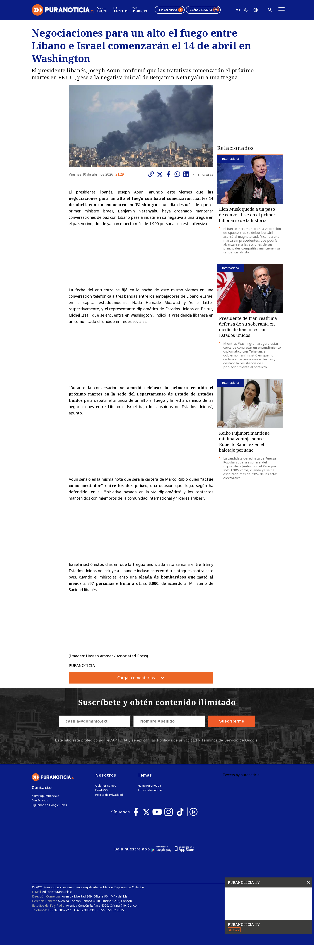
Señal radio (204, 9)
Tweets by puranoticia (241, 774)
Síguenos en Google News (49, 805)
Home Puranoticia (149, 785)
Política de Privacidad (109, 794)
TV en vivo (170, 9)
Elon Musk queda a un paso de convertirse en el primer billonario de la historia (247, 214)
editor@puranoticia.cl (45, 795)
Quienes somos (105, 785)
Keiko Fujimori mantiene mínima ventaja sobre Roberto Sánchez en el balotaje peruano (244, 441)
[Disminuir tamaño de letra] (245, 10)
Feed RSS (101, 790)
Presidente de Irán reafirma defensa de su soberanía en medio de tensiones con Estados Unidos (248, 326)
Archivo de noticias (150, 790)
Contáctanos (40, 800)
